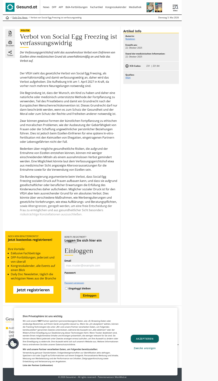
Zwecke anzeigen (145, 348)
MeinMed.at (120, 377)
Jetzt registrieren (33, 289)
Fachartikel (96, 7)
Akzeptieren (144, 338)
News (46, 7)
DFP (54, 7)
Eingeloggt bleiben (79, 288)
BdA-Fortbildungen (77, 7)
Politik (25, 30)
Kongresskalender (115, 7)
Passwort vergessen (74, 283)
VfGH (127, 77)
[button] (13, 343)
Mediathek (135, 7)
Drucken (10, 43)
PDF (10, 34)
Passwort (70, 273)
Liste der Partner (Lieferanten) (38, 365)
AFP (61, 7)
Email (67, 261)
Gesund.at (71, 377)
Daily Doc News (20, 18)
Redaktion (130, 38)
